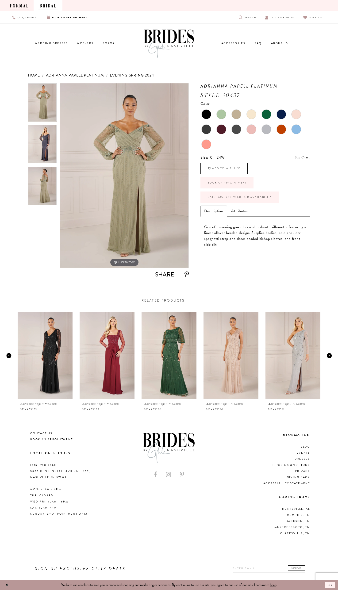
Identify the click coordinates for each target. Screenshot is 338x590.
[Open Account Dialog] (280, 17)
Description (213, 218)
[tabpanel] (42, 104)
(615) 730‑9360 (43, 465)
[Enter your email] (266, 568)
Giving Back (298, 477)
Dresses (302, 459)
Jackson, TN (298, 521)
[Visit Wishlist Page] (313, 17)
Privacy (302, 471)
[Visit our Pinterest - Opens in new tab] (182, 474)
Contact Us (41, 433)
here (273, 584)
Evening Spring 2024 (132, 75)
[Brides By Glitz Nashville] (169, 44)
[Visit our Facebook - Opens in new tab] (155, 474)
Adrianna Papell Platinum (75, 75)
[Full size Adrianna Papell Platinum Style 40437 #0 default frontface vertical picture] (124, 175)
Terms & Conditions (291, 465)
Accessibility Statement (286, 483)
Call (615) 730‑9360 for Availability (246, 204)
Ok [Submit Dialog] (330, 584)
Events (303, 453)
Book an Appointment (231, 187)
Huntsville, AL (296, 509)
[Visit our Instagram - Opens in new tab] (168, 474)
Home (34, 75)
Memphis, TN (298, 515)
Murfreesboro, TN (292, 527)
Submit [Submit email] (298, 568)
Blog (305, 447)
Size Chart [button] (301, 158)
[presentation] (45, 355)
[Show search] (247, 17)
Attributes (239, 218)
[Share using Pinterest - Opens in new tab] (186, 274)
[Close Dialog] (7, 585)
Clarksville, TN (295, 533)
